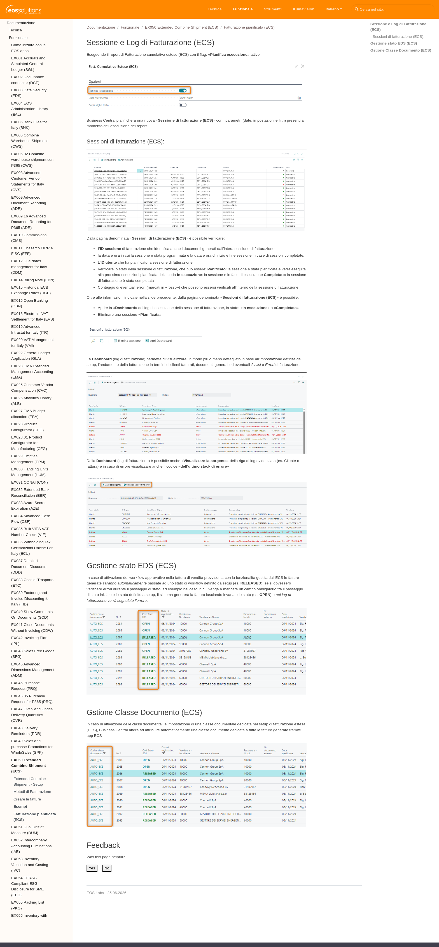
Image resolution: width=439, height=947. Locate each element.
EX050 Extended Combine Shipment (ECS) (181, 27)
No (106, 868)
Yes (92, 868)
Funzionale (130, 27)
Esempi (20, 806)
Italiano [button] (332, 9)
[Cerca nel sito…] (393, 9)
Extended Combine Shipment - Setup (29, 781)
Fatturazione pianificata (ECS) (34, 817)
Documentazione (101, 27)
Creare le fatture (27, 799)
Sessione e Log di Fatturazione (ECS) (398, 27)
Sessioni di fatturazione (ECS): (398, 36)
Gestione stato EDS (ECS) (393, 43)
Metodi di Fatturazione (32, 792)
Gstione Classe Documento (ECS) (400, 50)
